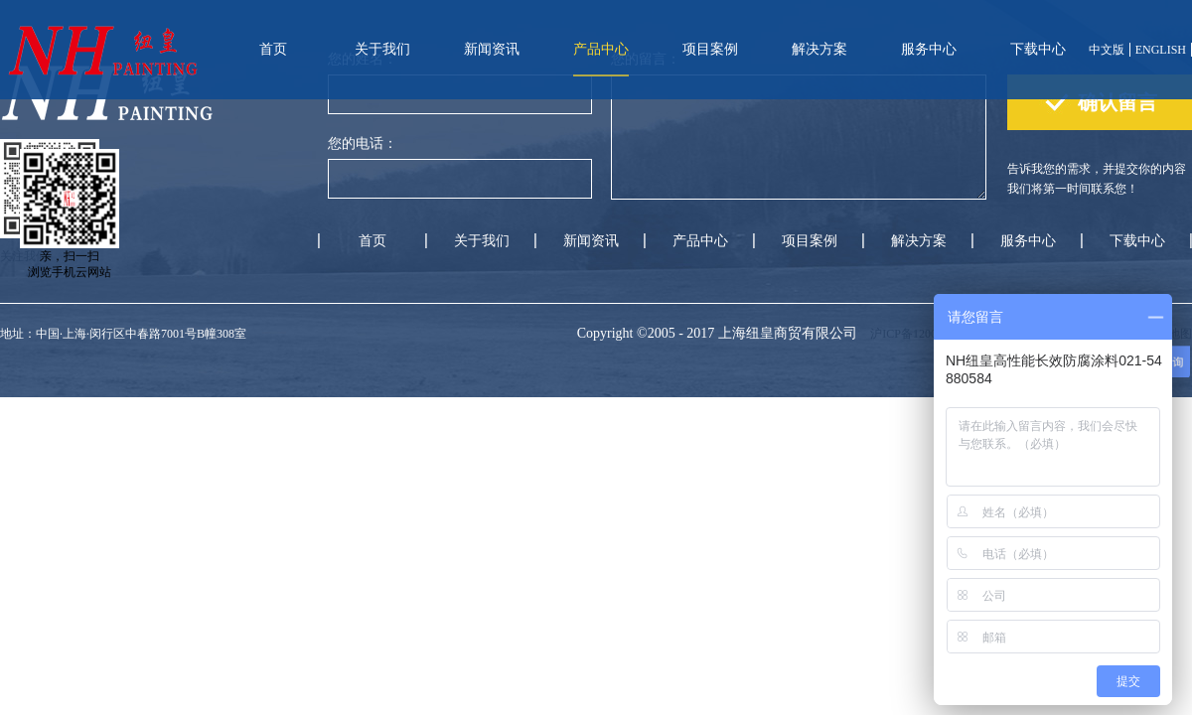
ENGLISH (1160, 50)
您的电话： (362, 143)
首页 (273, 49)
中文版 (1106, 50)
